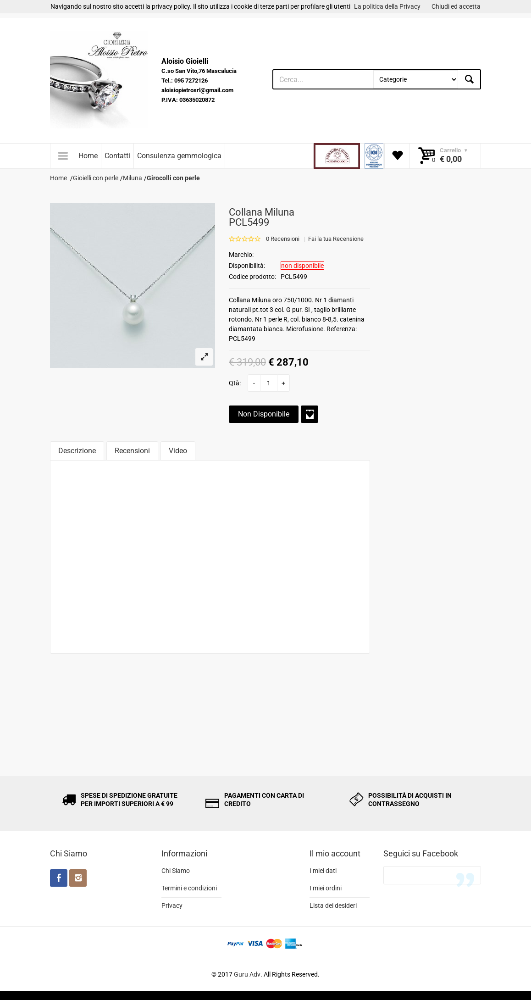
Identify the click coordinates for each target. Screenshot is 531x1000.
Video (178, 450)
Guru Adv (247, 974)
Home (88, 155)
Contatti (117, 155)
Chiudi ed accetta (456, 6)
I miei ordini (326, 888)
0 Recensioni (282, 238)
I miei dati (323, 870)
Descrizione (77, 450)
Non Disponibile (263, 414)
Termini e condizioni (189, 888)
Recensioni (132, 450)
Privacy (172, 905)
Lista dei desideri (333, 905)
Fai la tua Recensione (336, 238)
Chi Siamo (175, 870)
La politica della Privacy (387, 6)
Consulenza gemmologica (179, 155)
